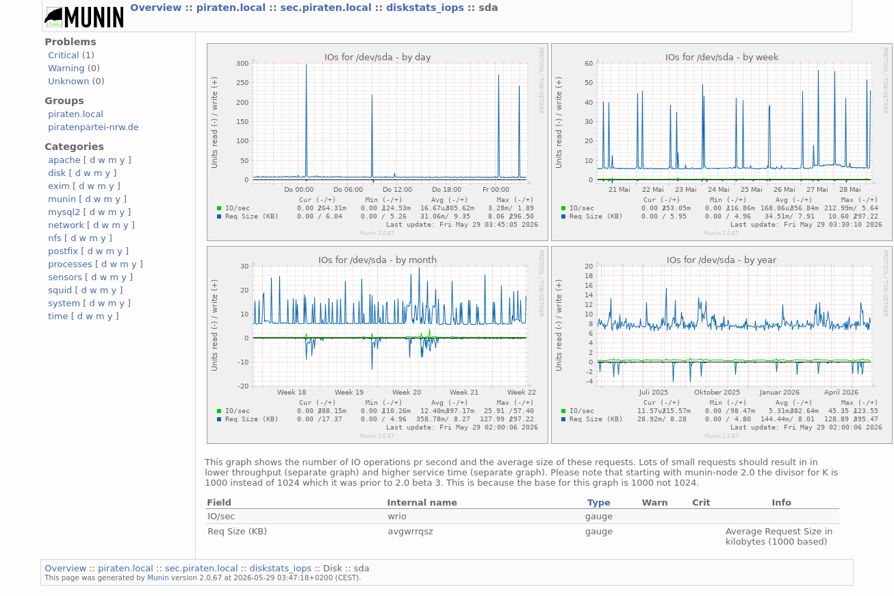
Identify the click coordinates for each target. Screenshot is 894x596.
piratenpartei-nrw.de (93, 127)
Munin (158, 577)
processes (70, 264)
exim (59, 186)
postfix (63, 251)
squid (60, 290)
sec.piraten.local (327, 7)
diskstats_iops (427, 7)
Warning (66, 68)
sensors (65, 277)
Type (599, 502)
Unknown (68, 81)
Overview (157, 7)
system (64, 303)
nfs (55, 238)
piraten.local (232, 7)
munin (62, 199)
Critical (63, 55)
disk (57, 173)
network (66, 225)
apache (64, 160)
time (58, 316)
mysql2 (64, 212)
